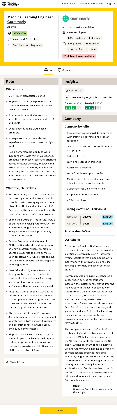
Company (65, 70)
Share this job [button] (15, 362)
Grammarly (16, 22)
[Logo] (10, 4)
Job (48, 70)
